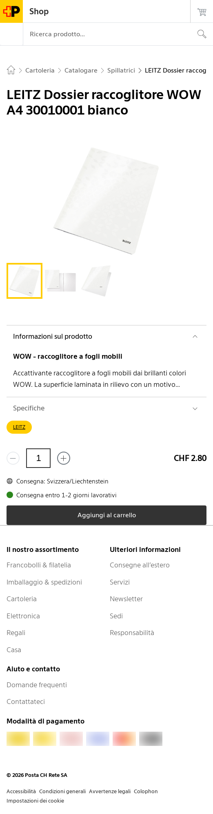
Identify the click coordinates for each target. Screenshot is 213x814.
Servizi (120, 582)
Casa (14, 650)
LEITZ (19, 427)
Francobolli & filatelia (39, 565)
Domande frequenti (37, 685)
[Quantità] (38, 458)
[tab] (24, 281)
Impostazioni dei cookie (35, 801)
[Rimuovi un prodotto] (13, 458)
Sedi (116, 616)
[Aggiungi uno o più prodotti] (63, 458)
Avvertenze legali (110, 791)
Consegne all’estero (140, 565)
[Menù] (11, 34)
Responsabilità (132, 633)
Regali (16, 633)
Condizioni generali (62, 791)
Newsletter (126, 599)
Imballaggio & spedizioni (44, 582)
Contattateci (26, 701)
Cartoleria (22, 599)
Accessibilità (21, 791)
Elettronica (23, 616)
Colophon (146, 791)
